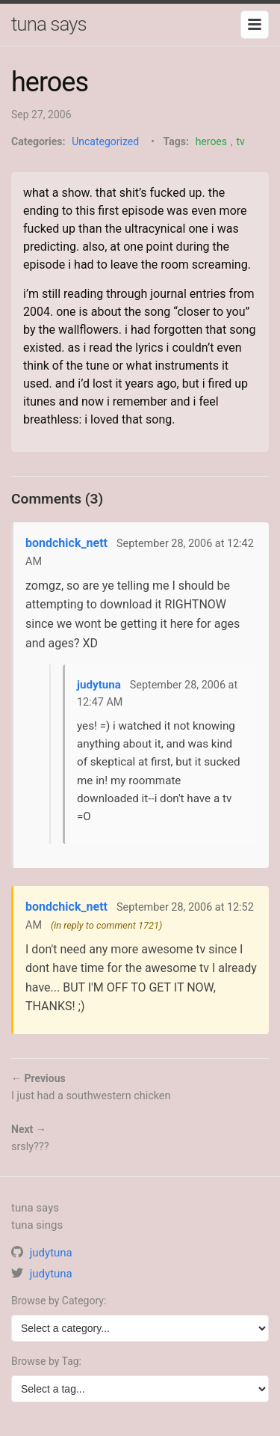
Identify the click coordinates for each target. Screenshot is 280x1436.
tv (240, 141)
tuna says (49, 24)
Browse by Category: (58, 1301)
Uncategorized (105, 141)
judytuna (99, 684)
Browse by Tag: (46, 1361)
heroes (211, 141)
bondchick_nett (66, 543)
